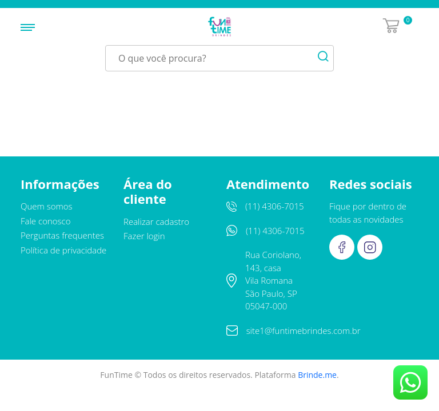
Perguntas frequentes (62, 235)
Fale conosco (46, 221)
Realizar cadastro (156, 221)
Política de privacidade (63, 250)
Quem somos (47, 206)
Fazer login (144, 235)
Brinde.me (317, 374)
